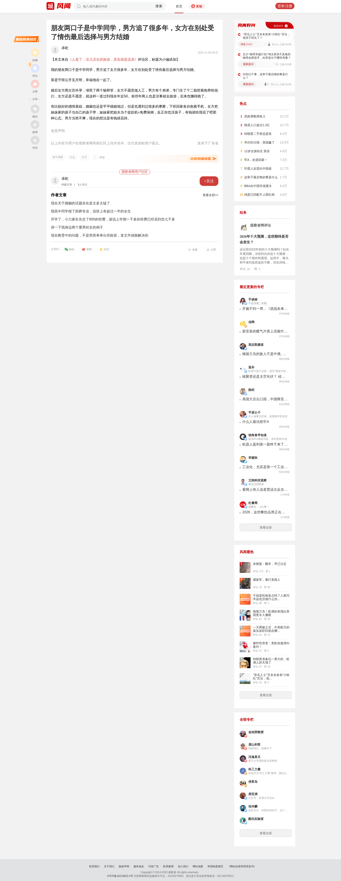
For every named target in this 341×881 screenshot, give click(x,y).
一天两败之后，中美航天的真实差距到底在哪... (271, 629)
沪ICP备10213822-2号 (120, 876)
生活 (84, 157)
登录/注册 (284, 6)
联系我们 (94, 866)
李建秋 (252, 457)
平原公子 (254, 412)
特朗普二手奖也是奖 (258, 133)
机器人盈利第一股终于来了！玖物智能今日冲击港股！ (265, 444)
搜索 (159, 6)
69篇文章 (66, 184)
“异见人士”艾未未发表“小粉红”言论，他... (271, 676)
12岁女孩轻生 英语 (257, 151)
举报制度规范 (215, 866)
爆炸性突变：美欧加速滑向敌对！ (271, 644)
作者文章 (59, 195)
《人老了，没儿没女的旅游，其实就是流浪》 (103, 59)
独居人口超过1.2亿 (257, 125)
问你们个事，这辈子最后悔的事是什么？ (265, 76)
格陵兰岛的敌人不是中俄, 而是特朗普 (265, 354)
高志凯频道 (256, 344)
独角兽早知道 (257, 435)
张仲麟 (252, 806)
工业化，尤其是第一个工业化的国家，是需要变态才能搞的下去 (265, 467)
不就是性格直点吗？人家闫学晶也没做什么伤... (271, 597)
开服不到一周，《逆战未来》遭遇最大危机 (265, 308)
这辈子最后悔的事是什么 (261, 177)
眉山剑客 (254, 744)
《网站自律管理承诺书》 (241, 866)
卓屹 (64, 48)
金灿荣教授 (256, 732)
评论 (245, 269)
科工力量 (254, 769)
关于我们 (109, 866)
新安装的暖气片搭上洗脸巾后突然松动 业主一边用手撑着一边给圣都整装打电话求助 (265, 331)
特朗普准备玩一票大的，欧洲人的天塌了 (271, 660)
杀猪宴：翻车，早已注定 (269, 564)
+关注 (209, 181)
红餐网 (252, 503)
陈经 (251, 390)
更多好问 (278, 26)
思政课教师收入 (255, 116)
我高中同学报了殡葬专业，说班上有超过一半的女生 (91, 211)
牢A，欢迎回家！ (255, 160)
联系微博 (168, 866)
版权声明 (124, 866)
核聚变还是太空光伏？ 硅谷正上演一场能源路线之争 (265, 376)
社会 (72, 157)
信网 (251, 322)
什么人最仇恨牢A (255, 422)
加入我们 (183, 866)
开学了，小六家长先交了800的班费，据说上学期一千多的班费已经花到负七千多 (113, 219)
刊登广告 (153, 866)
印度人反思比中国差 (258, 168)
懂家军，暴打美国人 (266, 579)
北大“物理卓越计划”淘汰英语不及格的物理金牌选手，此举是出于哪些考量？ (267, 56)
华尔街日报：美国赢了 (259, 142)
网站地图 (198, 866)
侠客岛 (252, 781)
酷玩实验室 (256, 819)
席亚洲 (252, 794)
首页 (179, 6)
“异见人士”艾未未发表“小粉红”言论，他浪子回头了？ (266, 36)
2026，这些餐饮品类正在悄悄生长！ (265, 512)
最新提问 (248, 64)
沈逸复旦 (254, 757)
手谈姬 (252, 299)
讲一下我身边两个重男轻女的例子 (77, 227)
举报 (102, 157)
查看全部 (266, 527)
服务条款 (139, 866)
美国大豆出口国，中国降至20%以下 (265, 399)
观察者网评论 (260, 225)
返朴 (251, 367)
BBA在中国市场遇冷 (258, 186)
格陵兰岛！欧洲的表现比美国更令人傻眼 (271, 613)
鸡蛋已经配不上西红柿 (259, 194)
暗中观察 (58, 157)
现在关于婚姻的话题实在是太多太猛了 (80, 203)
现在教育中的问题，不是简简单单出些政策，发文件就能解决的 (99, 235)
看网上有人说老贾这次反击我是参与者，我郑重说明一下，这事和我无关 (265, 489)
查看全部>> (210, 195)
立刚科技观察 (257, 480)
